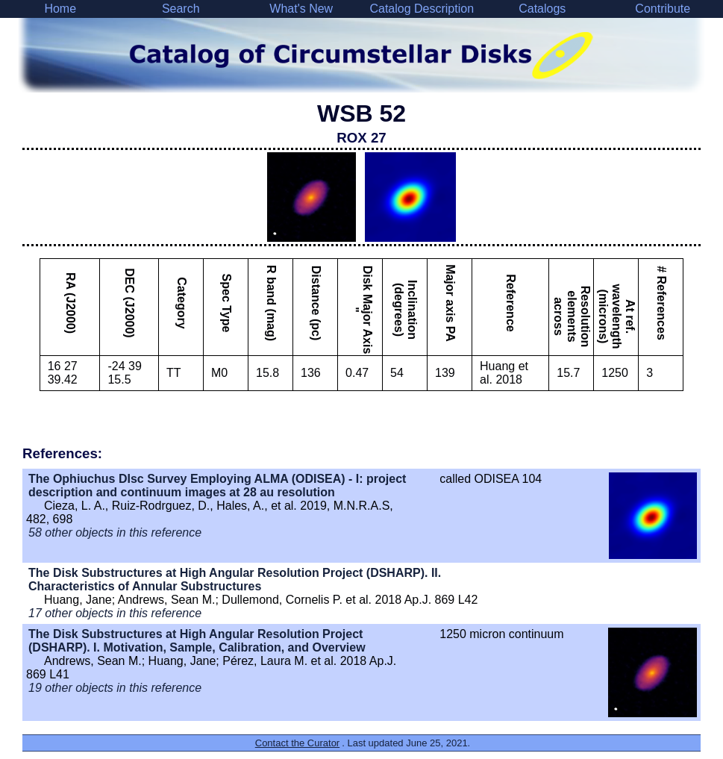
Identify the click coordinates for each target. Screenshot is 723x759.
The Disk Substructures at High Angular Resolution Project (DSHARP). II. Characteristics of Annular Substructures (234, 579)
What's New (301, 8)
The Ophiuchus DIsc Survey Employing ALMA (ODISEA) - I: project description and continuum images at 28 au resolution (217, 485)
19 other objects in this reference (114, 687)
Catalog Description (421, 8)
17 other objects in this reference (114, 613)
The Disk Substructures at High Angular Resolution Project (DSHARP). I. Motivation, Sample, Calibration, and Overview (197, 641)
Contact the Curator (297, 743)
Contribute (662, 8)
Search (181, 8)
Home (60, 8)
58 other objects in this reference (114, 532)
